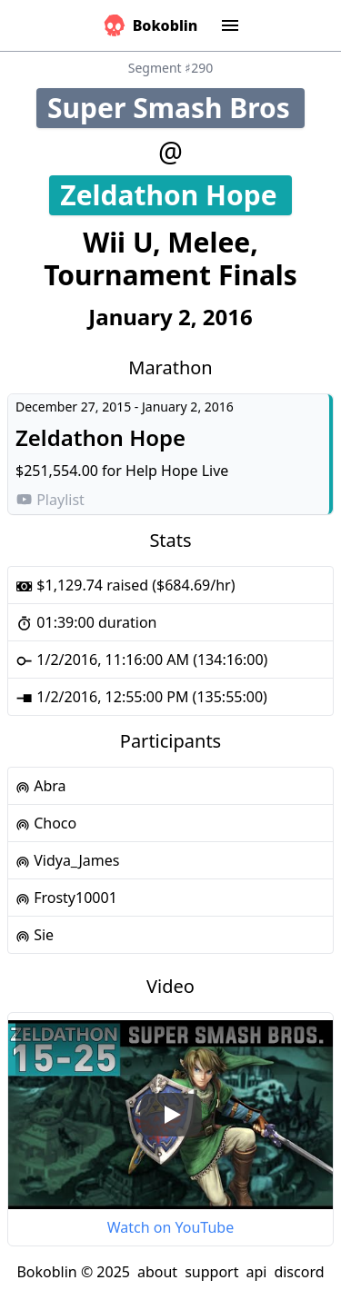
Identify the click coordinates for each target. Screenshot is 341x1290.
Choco (45, 823)
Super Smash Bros (176, 107)
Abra (40, 786)
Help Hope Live (176, 471)
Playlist (50, 500)
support (211, 1272)
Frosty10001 (66, 898)
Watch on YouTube (170, 1227)
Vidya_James (67, 860)
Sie (34, 935)
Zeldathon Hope (175, 194)
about (157, 1272)
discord (299, 1272)
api (256, 1272)
